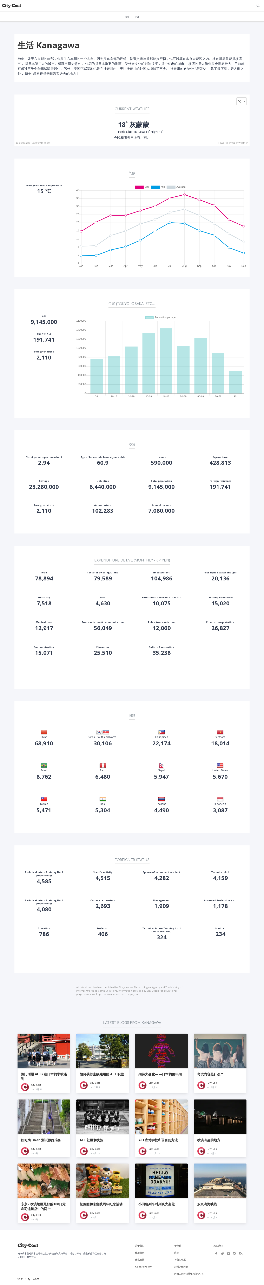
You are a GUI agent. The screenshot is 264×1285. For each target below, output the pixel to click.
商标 (176, 1252)
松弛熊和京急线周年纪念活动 (101, 1204)
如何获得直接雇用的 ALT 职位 (102, 1074)
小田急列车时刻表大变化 (156, 1204)
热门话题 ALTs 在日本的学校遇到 (44, 1076)
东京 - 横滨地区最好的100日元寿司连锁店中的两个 (43, 1206)
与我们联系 (180, 1259)
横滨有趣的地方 (208, 1140)
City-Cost (36, 1084)
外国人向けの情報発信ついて (189, 1273)
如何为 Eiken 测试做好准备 (41, 1140)
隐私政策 (139, 1259)
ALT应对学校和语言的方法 (158, 1140)
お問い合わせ (181, 1266)
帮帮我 (177, 1245)
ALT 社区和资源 (91, 1140)
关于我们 (139, 1245)
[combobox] (241, 101)
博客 (127, 17)
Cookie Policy (143, 1266)
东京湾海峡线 (207, 1204)
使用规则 (139, 1252)
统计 (137, 17)
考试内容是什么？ (210, 1074)
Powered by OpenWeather (233, 142)
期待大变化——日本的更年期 (160, 1074)
